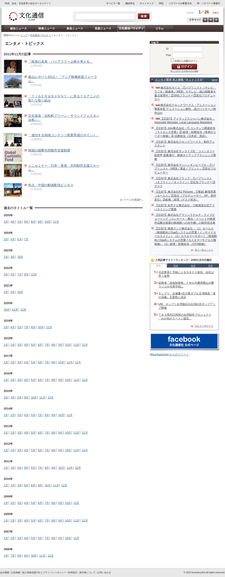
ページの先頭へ (133, 199)
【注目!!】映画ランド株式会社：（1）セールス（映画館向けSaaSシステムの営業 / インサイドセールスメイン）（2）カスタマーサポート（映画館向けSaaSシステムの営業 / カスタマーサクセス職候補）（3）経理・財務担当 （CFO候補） (185, 236)
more (214, 80)
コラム (159, 28)
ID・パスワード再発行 (208, 3)
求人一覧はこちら (204, 250)
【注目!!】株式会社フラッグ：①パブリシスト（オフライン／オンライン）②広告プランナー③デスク (184, 182)
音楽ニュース (103, 28)
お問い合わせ (104, 572)
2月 (6, 257)
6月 (26, 221)
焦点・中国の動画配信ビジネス (50, 185)
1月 (6, 344)
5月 (19, 221)
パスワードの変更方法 (180, 3)
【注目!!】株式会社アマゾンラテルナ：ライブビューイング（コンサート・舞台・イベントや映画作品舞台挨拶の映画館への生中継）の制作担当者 (184, 218)
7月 (26, 239)
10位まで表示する (204, 326)
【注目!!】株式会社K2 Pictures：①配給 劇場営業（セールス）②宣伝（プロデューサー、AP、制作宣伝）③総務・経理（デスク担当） (185, 195)
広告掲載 (15, 572)
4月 (13, 221)
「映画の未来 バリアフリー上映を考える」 (60, 61)
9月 (40, 221)
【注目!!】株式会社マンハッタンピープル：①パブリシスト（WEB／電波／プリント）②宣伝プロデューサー (185, 168)
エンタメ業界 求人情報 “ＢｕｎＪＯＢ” (179, 79)
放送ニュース (75, 28)
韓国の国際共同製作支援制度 (49, 150)
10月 (47, 221)
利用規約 (72, 572)
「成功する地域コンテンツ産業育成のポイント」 (63, 135)
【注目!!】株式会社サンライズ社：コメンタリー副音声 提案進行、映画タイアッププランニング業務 (185, 155)
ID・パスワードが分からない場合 (184, 71)
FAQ (161, 3)
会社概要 (4, 572)
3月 (6, 221)
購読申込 (130, 3)
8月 (33, 221)
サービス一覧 (113, 3)
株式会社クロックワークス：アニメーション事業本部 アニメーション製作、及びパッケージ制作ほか (185, 108)
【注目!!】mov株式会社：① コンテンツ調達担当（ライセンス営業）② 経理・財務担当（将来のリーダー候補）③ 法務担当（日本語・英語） (185, 132)
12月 (34, 274)
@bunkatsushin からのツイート (169, 354)
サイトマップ (147, 3)
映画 (175, 265)
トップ (24, 35)
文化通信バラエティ (131, 28)
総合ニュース (18, 28)
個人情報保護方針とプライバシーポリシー (44, 572)
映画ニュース (46, 28)
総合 (158, 265)
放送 (193, 265)
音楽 (210, 265)
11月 (56, 221)
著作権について (87, 572)
